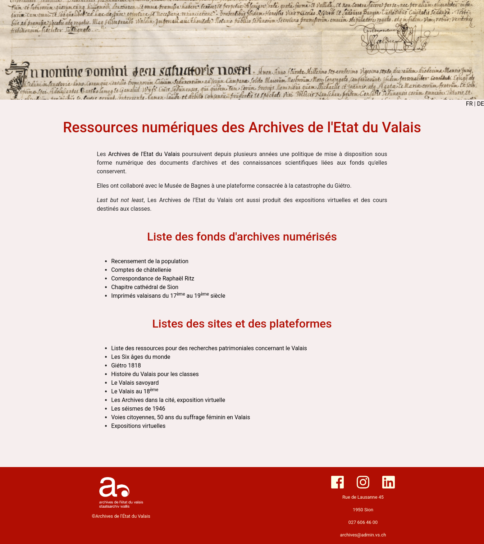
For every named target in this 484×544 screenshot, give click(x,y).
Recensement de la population (149, 261)
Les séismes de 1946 (138, 408)
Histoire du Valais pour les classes (155, 374)
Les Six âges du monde (140, 356)
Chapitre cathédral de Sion (144, 287)
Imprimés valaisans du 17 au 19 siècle (168, 295)
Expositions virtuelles (138, 425)
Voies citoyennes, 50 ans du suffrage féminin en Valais (180, 417)
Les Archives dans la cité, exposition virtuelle (168, 400)
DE (480, 103)
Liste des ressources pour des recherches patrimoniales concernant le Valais (209, 348)
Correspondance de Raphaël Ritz (152, 278)
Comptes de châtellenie (141, 269)
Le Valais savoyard (135, 382)
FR (469, 103)
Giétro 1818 (126, 365)
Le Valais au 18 (134, 391)
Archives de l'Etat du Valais (144, 154)
